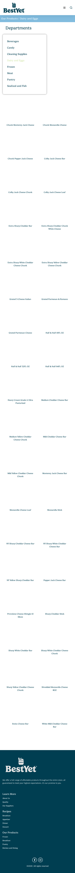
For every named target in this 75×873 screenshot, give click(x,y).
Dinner (5, 823)
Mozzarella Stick (54, 510)
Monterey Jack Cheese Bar (54, 473)
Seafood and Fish (17, 86)
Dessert (5, 827)
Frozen (11, 66)
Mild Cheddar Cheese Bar (54, 437)
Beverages (13, 41)
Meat (10, 73)
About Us (6, 798)
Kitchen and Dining (10, 848)
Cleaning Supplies (17, 54)
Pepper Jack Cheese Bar (55, 580)
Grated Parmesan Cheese (20, 333)
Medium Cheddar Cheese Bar (54, 400)
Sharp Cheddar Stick (54, 614)
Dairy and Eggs (15, 60)
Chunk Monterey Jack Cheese (20, 125)
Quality (5, 802)
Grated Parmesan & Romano (55, 299)
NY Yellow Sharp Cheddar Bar (20, 580)
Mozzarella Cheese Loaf (20, 510)
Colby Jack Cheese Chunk (20, 192)
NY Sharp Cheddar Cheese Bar (20, 544)
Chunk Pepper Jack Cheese (20, 159)
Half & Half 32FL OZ (20, 366)
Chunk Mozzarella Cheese (54, 125)
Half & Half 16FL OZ (55, 333)
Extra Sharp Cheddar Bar (20, 226)
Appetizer (6, 819)
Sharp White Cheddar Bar (20, 650)
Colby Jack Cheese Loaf (55, 192)
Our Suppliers (8, 806)
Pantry (11, 79)
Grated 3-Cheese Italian (20, 299)
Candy (10, 47)
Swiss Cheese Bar (20, 724)
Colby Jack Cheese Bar (54, 159)
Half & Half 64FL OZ (54, 366)
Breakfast (6, 816)
